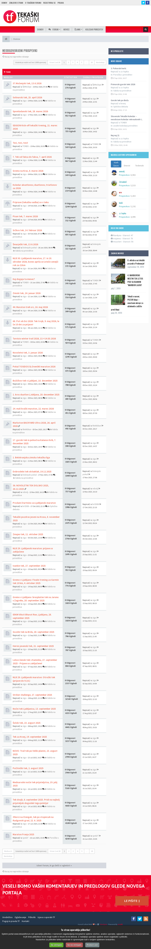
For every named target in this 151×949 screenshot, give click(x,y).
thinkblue (26, 429)
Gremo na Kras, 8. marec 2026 (28, 170)
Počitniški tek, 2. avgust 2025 (28, 768)
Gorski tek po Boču (120, 100)
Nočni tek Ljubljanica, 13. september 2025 (34, 708)
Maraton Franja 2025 (23, 834)
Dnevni (127, 165)
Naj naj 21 (115, 135)
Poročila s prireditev (122, 74)
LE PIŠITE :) (132, 901)
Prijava (61, 2)
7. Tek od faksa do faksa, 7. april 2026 (32, 156)
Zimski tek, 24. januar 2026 (26, 293)
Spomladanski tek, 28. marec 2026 (30, 111)
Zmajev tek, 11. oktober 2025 (28, 534)
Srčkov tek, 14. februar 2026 (27, 230)
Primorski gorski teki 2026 (123, 84)
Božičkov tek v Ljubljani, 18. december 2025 (35, 380)
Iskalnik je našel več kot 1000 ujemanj (30, 62)
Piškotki (32, 917)
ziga (24, 100)
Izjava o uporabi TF (46, 917)
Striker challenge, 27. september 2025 (32, 694)
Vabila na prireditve (122, 90)
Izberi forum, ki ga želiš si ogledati (54, 865)
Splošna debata (120, 106)
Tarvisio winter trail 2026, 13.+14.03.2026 (34, 338)
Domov (4, 2)
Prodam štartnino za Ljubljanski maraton (34, 502)
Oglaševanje (20, 917)
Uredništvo (7, 917)
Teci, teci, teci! (20, 142)
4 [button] (77, 62)
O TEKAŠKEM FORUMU (33, 2)
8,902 (133, 175)
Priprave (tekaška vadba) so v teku (31, 202)
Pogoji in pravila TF (11, 921)
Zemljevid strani (16, 2)
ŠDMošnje (26, 86)
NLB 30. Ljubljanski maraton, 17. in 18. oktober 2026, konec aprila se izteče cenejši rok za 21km (35, 261)
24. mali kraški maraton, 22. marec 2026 (33, 408)
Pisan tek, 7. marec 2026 (25, 216)
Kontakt (25, 921)
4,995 (133, 216)
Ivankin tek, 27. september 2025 (29, 565)
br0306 (25, 506)
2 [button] (68, 62)
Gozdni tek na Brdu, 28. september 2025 (33, 631)
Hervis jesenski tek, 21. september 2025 (33, 646)
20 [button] (92, 62)
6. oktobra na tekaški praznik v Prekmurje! (136, 261)
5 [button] (81, 62)
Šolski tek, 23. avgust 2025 (26, 722)
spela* (25, 837)
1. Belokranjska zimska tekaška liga (31, 457)
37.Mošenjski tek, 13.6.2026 (27, 83)
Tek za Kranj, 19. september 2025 (30, 736)
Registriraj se (49, 2)
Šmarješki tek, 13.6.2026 (25, 244)
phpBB (120, 924)
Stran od (54, 62)
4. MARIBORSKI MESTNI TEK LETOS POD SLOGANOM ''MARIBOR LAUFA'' (135, 280)
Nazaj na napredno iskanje (16, 56)
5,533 (133, 185)
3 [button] (72, 62)
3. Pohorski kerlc (118, 68)
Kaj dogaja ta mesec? (24, 279)
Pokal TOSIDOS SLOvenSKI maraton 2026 (34, 366)
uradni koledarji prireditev (125, 125)
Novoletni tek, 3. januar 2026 (28, 352)
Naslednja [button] (100, 62)
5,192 (133, 206)
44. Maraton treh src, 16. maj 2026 (30, 307)
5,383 (133, 195)
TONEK (25, 146)
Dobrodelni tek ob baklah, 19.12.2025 (32, 471)
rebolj (25, 492)
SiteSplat (103, 924)
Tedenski (139, 165)
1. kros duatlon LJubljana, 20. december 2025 (36, 394)
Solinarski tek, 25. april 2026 (27, 97)
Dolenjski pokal (29, 247)
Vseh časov (116, 164)
